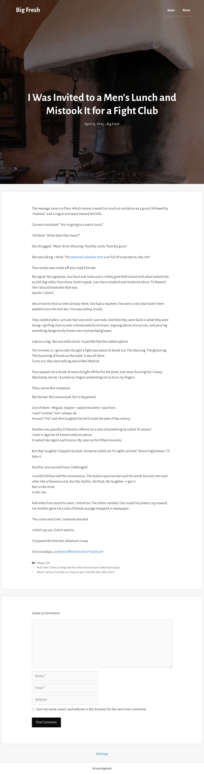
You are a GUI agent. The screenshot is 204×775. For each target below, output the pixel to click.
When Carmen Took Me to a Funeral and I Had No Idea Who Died (75, 572)
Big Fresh (28, 10)
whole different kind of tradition (79, 552)
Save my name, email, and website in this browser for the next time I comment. (91, 709)
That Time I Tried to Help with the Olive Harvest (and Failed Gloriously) (78, 567)
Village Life (43, 562)
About (186, 10)
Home (171, 10)
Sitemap (102, 754)
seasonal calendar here (86, 257)
